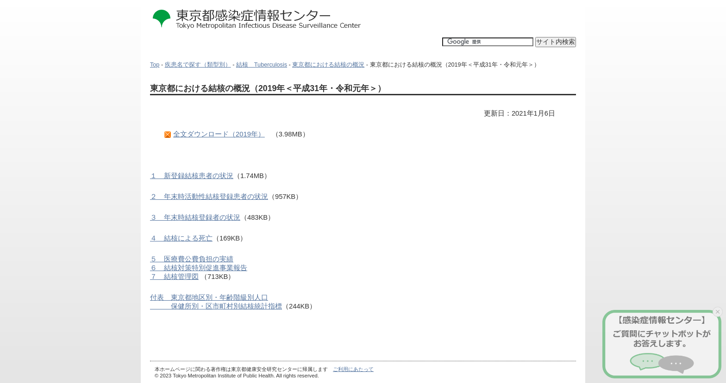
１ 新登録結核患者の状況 (191, 175)
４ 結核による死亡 (181, 238)
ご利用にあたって (353, 369)
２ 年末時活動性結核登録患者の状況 (209, 196)
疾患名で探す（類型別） (198, 65)
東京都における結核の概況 (328, 65)
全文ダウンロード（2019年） (219, 134)
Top (154, 65)
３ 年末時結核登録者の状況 (195, 217)
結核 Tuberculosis (261, 65)
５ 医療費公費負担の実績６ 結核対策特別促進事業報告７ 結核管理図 (198, 267)
